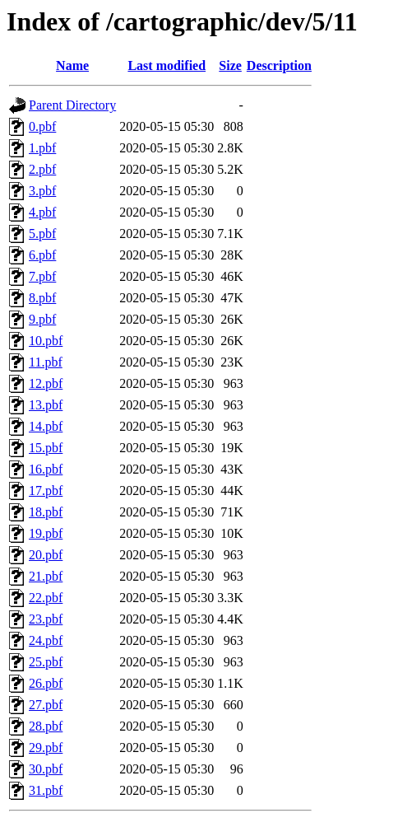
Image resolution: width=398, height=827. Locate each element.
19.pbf (45, 533)
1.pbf (42, 148)
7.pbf (42, 276)
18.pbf (45, 512)
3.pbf (42, 191)
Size (230, 65)
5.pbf (42, 234)
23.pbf (45, 619)
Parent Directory (72, 105)
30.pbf (45, 769)
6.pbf (42, 255)
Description (279, 65)
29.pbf (45, 748)
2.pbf (42, 169)
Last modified (166, 65)
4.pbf (42, 212)
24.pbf (45, 640)
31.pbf (45, 790)
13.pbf (45, 405)
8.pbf (42, 298)
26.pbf (45, 683)
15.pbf (45, 448)
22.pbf (45, 598)
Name (72, 65)
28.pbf (45, 726)
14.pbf (45, 426)
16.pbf (45, 469)
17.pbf (45, 491)
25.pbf (45, 662)
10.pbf (45, 341)
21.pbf (45, 576)
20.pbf (45, 555)
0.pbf (42, 126)
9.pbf (42, 319)
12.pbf (45, 383)
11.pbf (45, 362)
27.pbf (45, 705)
